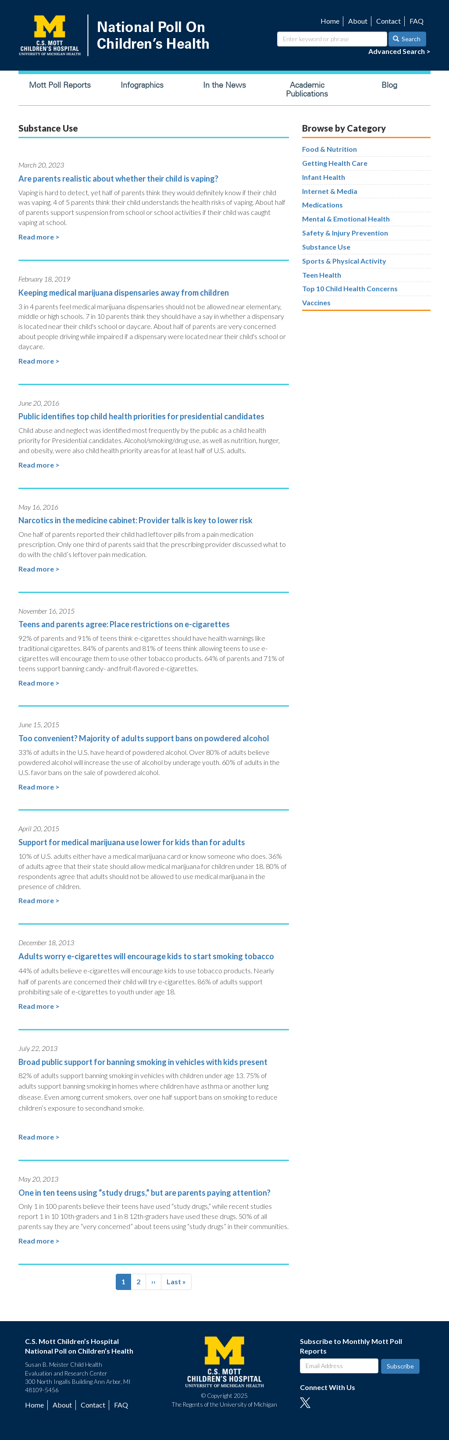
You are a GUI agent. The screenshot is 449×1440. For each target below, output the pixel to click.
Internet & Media (329, 191)
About (357, 21)
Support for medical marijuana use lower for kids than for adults (131, 842)
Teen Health (321, 275)
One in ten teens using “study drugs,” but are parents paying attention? (144, 1192)
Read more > (39, 236)
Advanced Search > (399, 51)
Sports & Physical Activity (344, 261)
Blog (389, 85)
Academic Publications (307, 89)
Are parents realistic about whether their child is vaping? (118, 178)
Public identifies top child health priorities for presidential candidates (141, 416)
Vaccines (316, 302)
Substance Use (326, 247)
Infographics (142, 85)
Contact (388, 21)
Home (330, 21)
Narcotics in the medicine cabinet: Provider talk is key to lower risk (135, 520)
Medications (322, 204)
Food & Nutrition (329, 149)
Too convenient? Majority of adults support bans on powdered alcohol (143, 738)
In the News (224, 85)
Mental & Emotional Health (346, 218)
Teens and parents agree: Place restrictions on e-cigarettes (124, 624)
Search (407, 39)
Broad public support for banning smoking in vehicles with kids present (142, 1062)
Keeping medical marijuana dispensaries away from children (123, 292)
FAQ (417, 21)
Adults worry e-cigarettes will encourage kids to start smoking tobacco (146, 956)
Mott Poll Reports (60, 85)
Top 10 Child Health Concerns (350, 288)
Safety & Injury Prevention (345, 233)
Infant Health (323, 177)
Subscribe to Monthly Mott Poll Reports (351, 1346)
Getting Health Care (334, 163)
